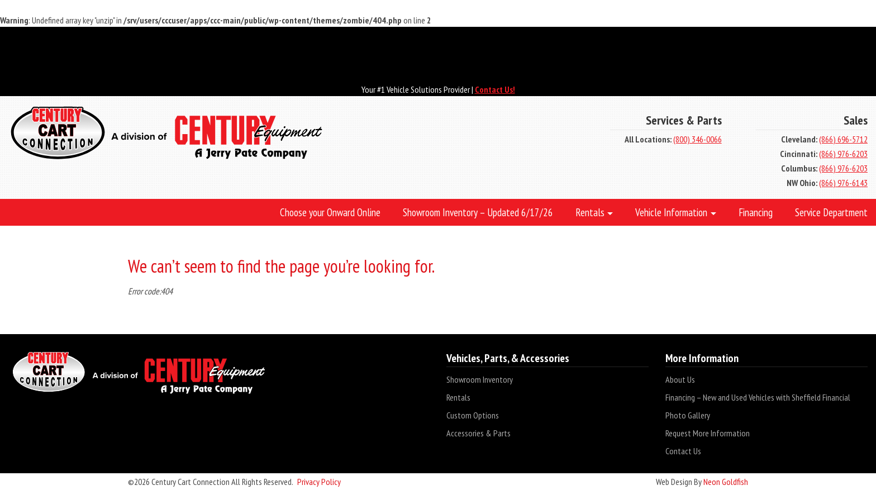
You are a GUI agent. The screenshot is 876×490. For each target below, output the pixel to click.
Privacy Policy (319, 481)
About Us (680, 379)
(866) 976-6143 (843, 182)
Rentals (458, 397)
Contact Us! (495, 89)
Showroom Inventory (479, 379)
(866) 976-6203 (843, 153)
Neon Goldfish (725, 481)
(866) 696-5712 (843, 139)
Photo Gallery (687, 415)
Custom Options (472, 415)
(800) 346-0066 (697, 139)
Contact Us (683, 450)
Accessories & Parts (478, 433)
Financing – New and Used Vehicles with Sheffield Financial (757, 397)
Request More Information (707, 433)
